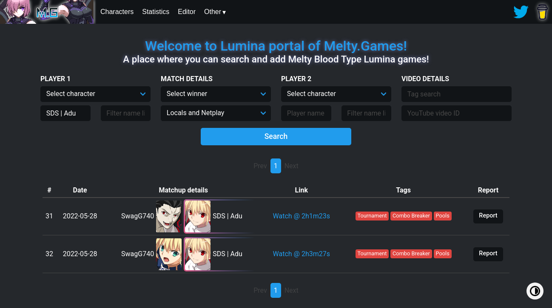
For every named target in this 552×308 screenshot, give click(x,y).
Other (212, 11)
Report (488, 215)
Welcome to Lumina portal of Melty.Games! (276, 46)
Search (276, 136)
